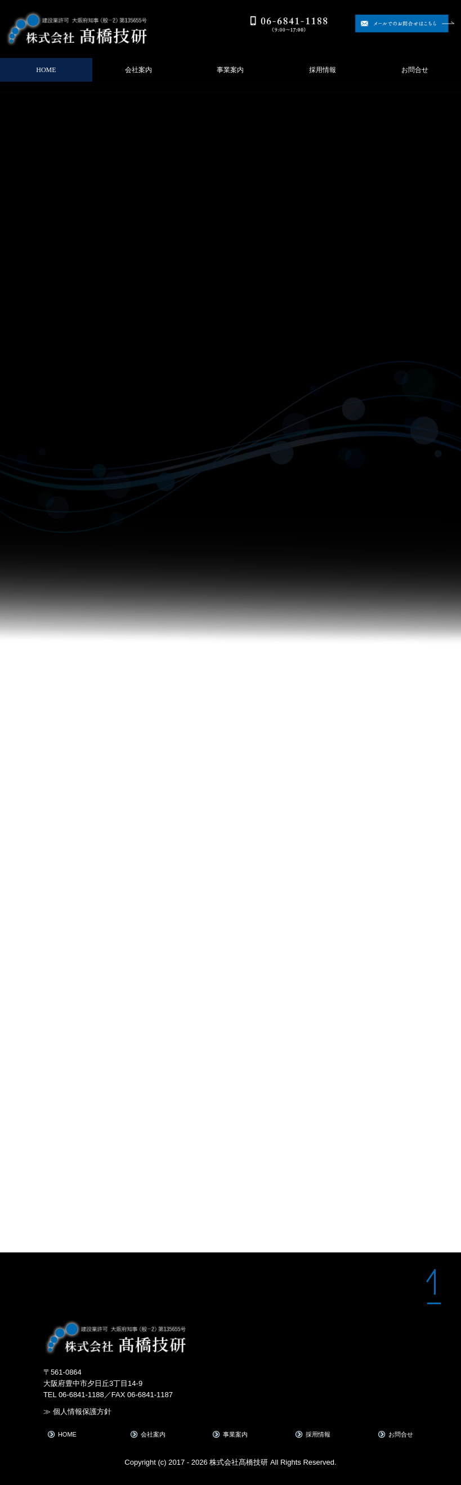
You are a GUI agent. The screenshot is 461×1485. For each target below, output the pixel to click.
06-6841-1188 (81, 1394)
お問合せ (414, 70)
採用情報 (322, 70)
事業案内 (230, 70)
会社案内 (138, 70)
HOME (46, 70)
